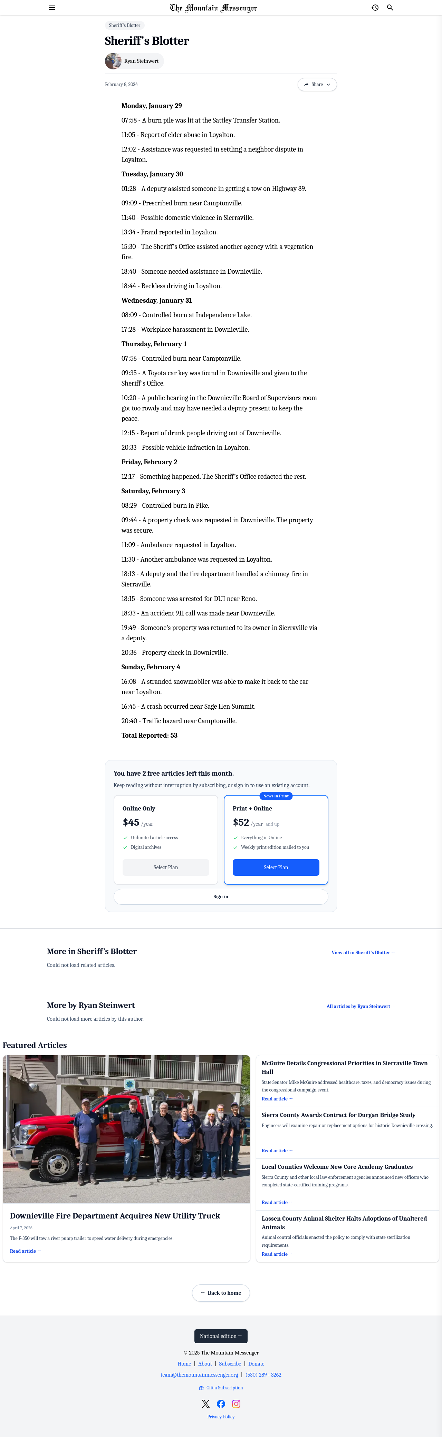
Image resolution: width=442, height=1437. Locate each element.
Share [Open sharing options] (317, 84)
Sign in (221, 897)
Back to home (221, 1293)
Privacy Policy (220, 1417)
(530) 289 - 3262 (263, 1375)
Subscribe (230, 1364)
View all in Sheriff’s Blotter (363, 952)
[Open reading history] (375, 7)
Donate (256, 1364)
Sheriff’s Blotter (125, 25)
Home (184, 1364)
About (205, 1364)
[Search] (390, 7)
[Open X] (206, 1404)
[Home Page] (213, 7)
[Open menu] (51, 7)
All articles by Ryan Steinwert (361, 1006)
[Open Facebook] (221, 1404)
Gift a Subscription (221, 1388)
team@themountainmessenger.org (199, 1375)
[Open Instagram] (236, 1404)
